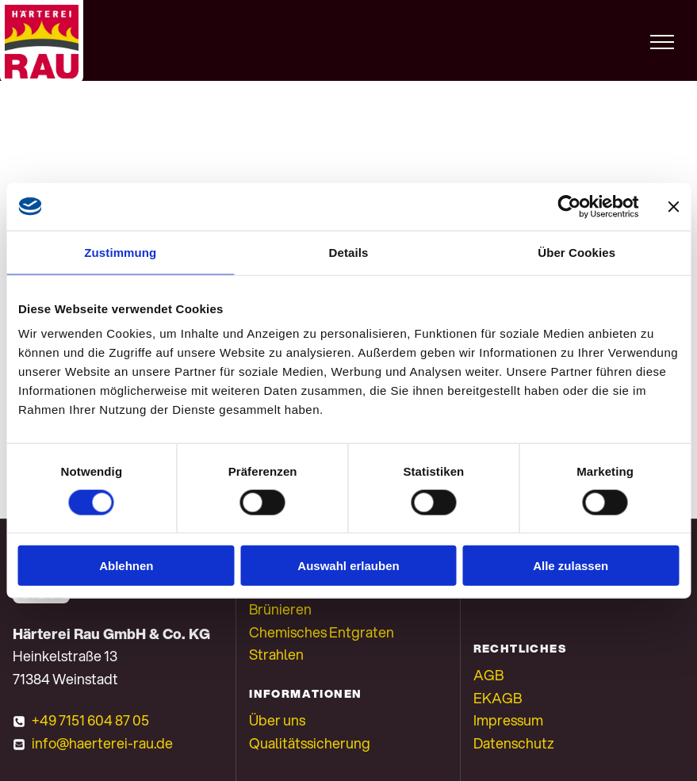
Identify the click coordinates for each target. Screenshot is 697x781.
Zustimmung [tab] (120, 251)
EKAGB (497, 697)
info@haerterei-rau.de (102, 743)
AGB (488, 674)
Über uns (277, 720)
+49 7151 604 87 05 (90, 720)
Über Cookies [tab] (576, 251)
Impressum (508, 720)
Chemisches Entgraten (321, 632)
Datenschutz (513, 743)
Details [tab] (349, 251)
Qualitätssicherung (309, 743)
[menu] (662, 42)
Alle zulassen (570, 565)
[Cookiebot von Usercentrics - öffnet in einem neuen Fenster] (569, 206)
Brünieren (280, 609)
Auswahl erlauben (348, 565)
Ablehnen (126, 565)
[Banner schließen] (673, 206)
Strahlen (276, 654)
